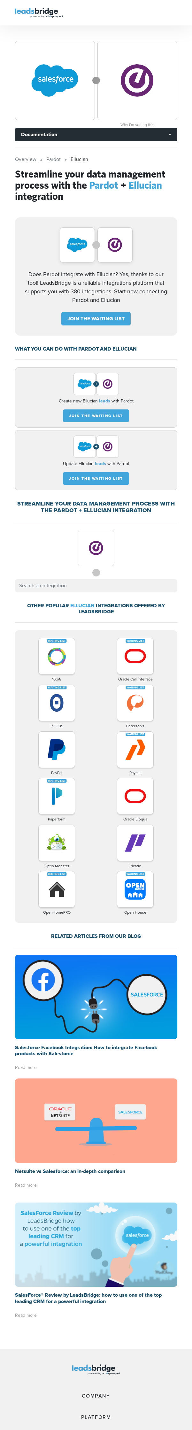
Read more (26, 1067)
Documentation (39, 134)
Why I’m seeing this (137, 125)
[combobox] (96, 585)
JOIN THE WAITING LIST (96, 318)
